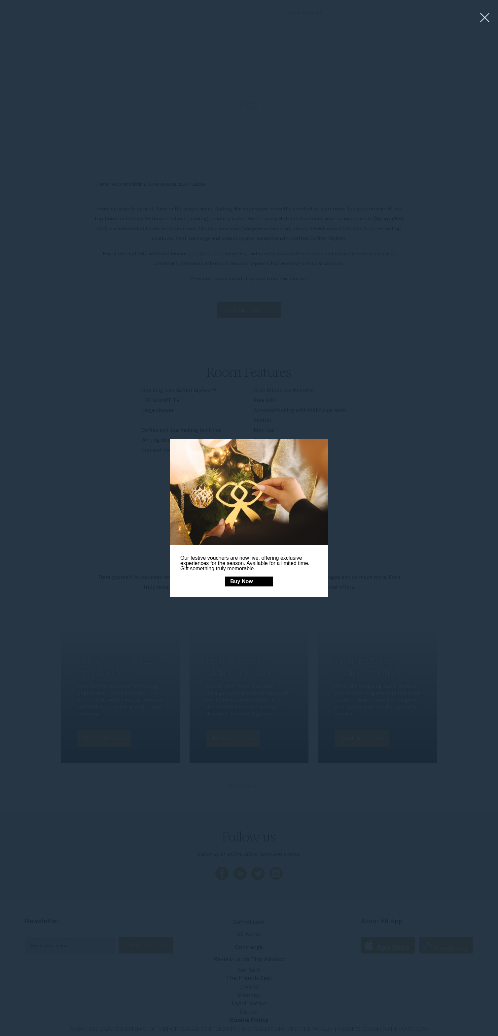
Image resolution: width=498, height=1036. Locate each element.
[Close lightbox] (485, 18)
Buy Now (241, 581)
